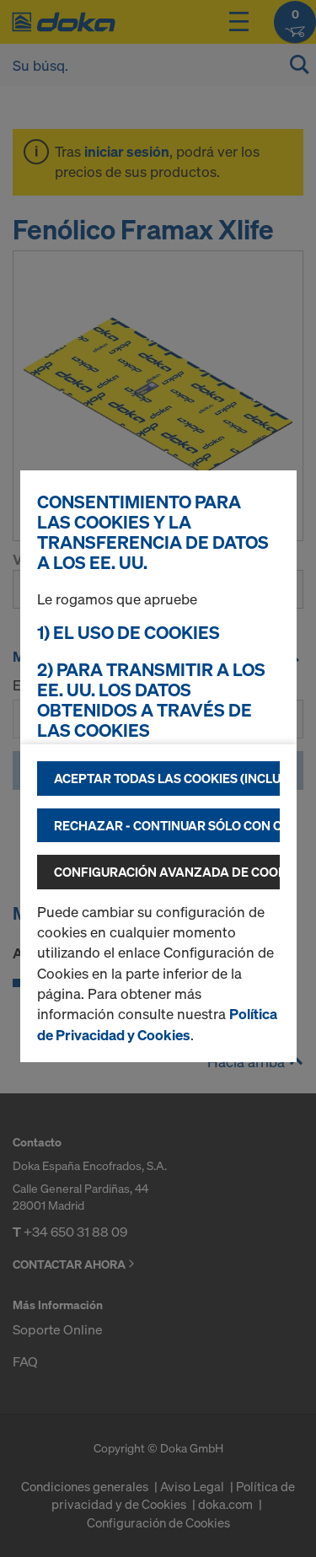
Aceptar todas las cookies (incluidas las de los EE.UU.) (167, 778)
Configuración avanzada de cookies (167, 871)
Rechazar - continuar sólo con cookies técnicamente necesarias (167, 825)
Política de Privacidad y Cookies (157, 1024)
